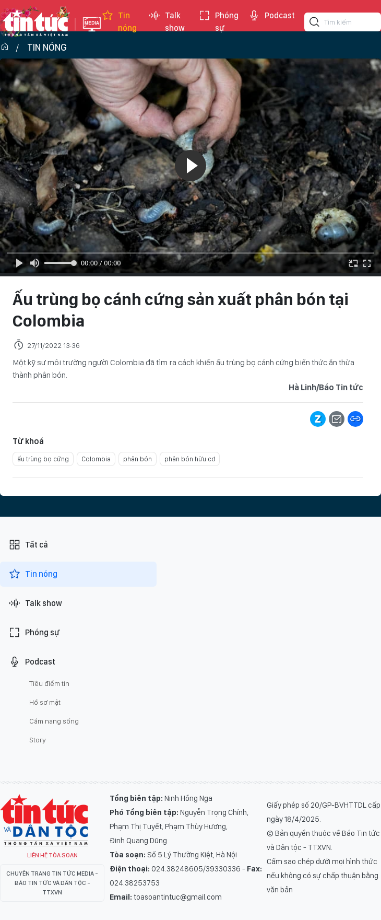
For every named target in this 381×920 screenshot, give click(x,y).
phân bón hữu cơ (189, 459)
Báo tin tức (35, 22)
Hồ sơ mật (45, 702)
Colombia (96, 459)
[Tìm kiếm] (314, 23)
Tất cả (28, 545)
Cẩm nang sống (54, 721)
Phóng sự (218, 21)
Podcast (271, 15)
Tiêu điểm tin (49, 683)
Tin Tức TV (44, 820)
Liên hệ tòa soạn (52, 855)
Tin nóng (119, 21)
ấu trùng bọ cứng (43, 459)
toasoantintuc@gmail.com (178, 897)
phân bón (137, 459)
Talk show (166, 21)
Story (37, 740)
